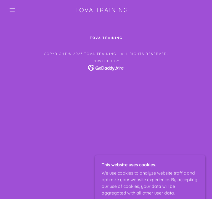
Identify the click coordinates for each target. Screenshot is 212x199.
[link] (101, 10)
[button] (12, 9)
